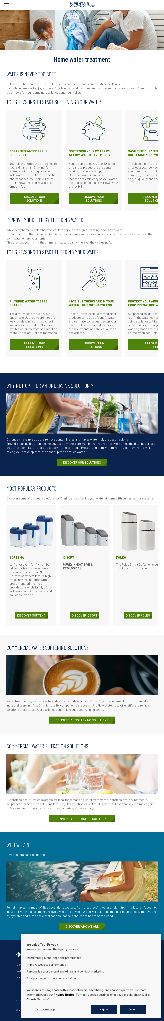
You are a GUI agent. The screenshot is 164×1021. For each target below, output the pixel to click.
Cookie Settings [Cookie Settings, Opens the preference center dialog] (45, 1009)
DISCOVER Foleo (138, 615)
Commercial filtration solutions (82, 819)
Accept (133, 1009)
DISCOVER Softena (31, 615)
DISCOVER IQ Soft (85, 615)
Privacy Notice (64, 994)
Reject (104, 1009)
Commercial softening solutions (82, 720)
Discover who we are (82, 926)
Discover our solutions (34, 198)
